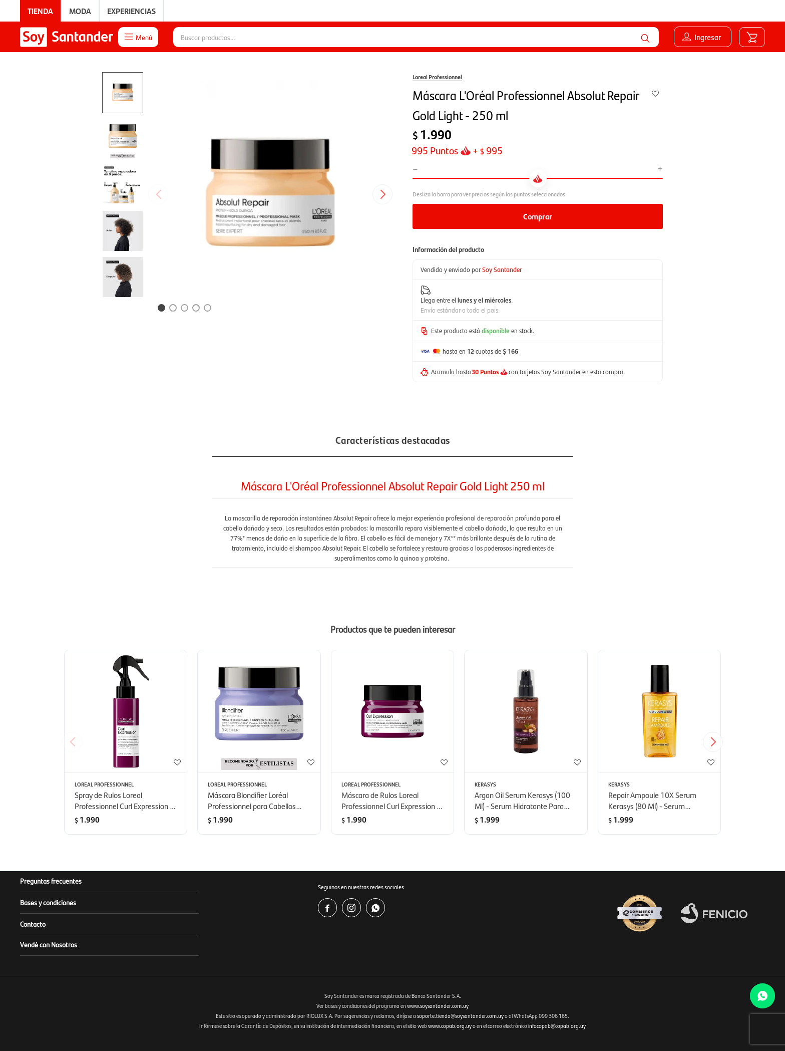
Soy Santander (502, 269)
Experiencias (131, 11)
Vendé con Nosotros (48, 944)
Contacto (33, 924)
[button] (645, 37)
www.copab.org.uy (450, 1025)
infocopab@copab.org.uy (557, 1025)
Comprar (537, 216)
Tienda (40, 11)
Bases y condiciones (48, 902)
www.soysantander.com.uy (438, 1005)
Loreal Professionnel (437, 76)
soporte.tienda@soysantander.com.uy (460, 1015)
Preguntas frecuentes (51, 881)
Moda (80, 11)
